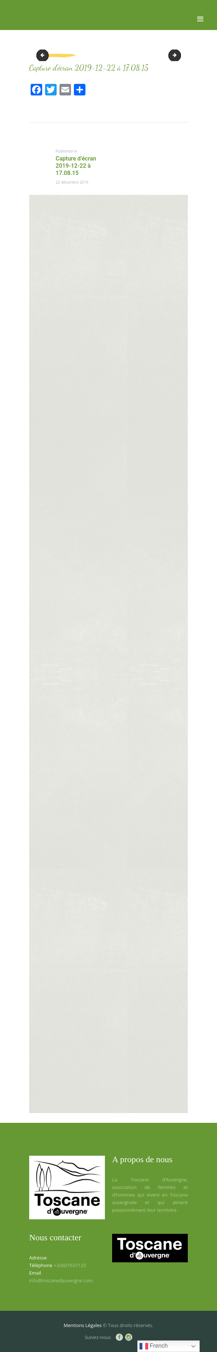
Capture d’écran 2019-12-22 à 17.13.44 (178, 55)
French (154, 1346)
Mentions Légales (83, 1325)
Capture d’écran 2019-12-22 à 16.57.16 (43, 55)
